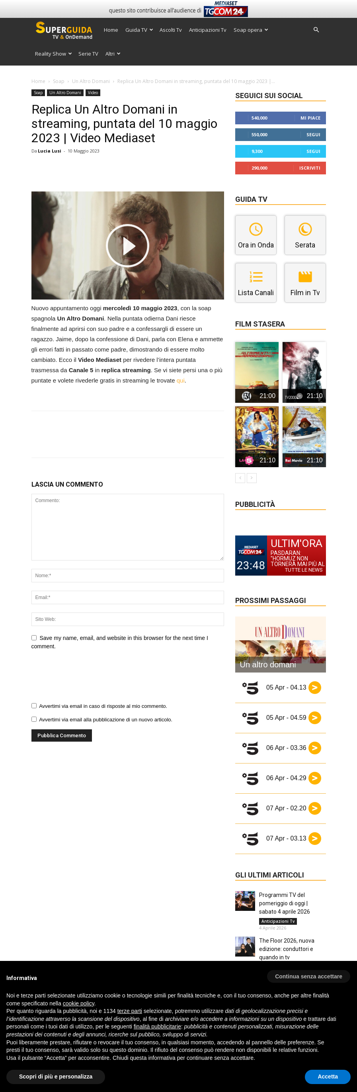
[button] (316, 30)
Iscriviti (309, 168)
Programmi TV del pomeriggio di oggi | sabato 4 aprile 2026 (284, 903)
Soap (58, 81)
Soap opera (251, 29)
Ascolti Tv (171, 29)
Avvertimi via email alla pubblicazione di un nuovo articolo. (105, 720)
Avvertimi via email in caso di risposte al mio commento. (103, 706)
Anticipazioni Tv (207, 29)
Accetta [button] (328, 1076)
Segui (313, 134)
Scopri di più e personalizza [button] (55, 1076)
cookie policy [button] (78, 1003)
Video (93, 92)
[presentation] (91, 678)
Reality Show (53, 53)
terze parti (129, 1011)
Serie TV (88, 53)
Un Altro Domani (91, 81)
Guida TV (139, 29)
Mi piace (310, 118)
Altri (113, 53)
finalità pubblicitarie (157, 1026)
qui (181, 380)
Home (111, 29)
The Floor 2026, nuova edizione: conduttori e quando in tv (286, 949)
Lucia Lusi (49, 151)
